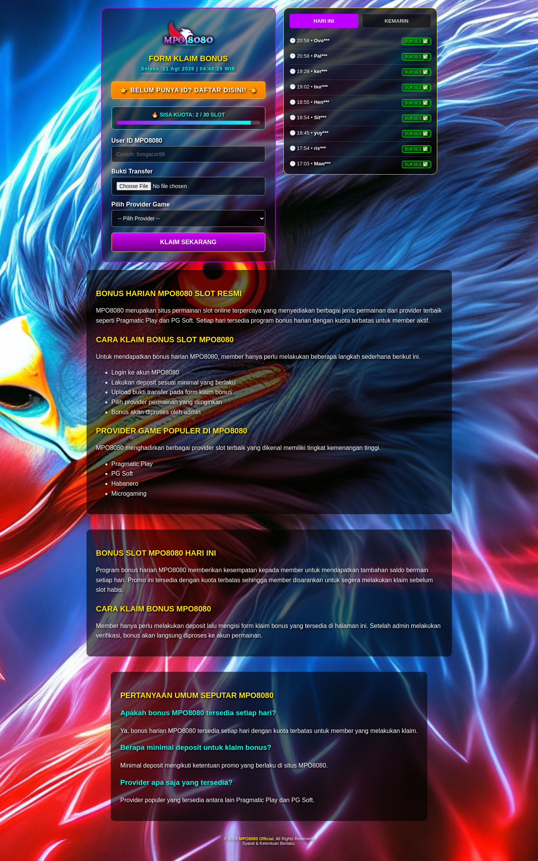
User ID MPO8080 (137, 140)
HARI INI (323, 21)
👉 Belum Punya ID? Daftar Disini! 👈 (188, 90)
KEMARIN (396, 21)
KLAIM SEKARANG (188, 242)
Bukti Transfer (132, 171)
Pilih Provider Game (141, 204)
